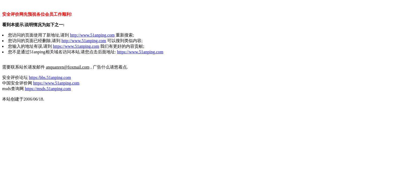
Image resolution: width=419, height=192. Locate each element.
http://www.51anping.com (92, 35)
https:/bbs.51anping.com (50, 77)
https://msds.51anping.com (48, 88)
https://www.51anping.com (76, 46)
